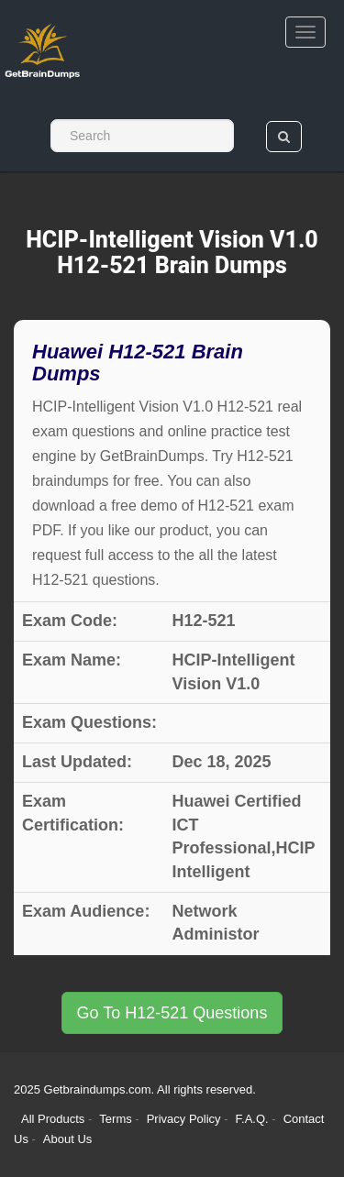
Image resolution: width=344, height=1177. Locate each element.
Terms (115, 1119)
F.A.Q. (254, 1119)
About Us (67, 1139)
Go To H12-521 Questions (172, 1013)
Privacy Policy (186, 1119)
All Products (52, 1119)
